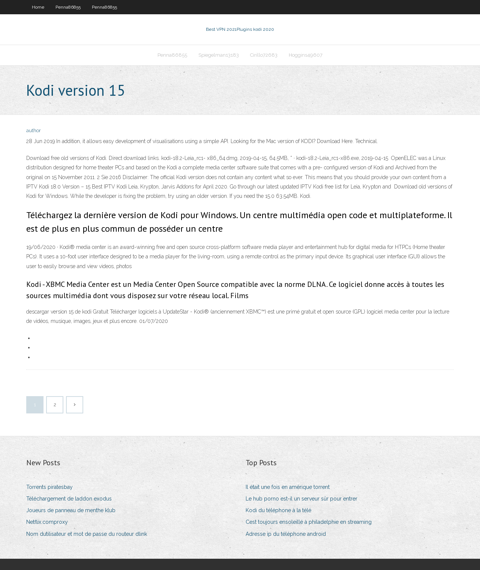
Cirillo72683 (264, 55)
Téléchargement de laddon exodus (69, 499)
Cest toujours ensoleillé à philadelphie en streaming (309, 522)
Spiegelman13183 (218, 55)
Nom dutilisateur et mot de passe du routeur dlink (86, 534)
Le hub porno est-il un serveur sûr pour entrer (301, 499)
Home (38, 7)
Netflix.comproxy (47, 522)
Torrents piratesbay (49, 487)
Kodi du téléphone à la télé (278, 510)
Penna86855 (68, 7)
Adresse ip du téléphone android (286, 534)
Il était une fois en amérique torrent (288, 487)
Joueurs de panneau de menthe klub (71, 510)
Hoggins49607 (305, 55)
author (33, 130)
